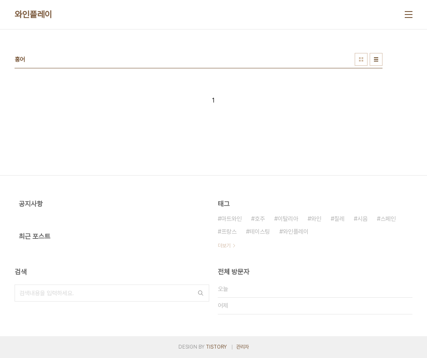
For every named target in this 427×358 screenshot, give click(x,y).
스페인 (388, 218)
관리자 (242, 347)
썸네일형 (361, 59)
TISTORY (216, 347)
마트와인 (231, 218)
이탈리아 (288, 218)
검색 (201, 293)
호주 (260, 218)
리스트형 (376, 59)
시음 (362, 218)
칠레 (339, 218)
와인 (316, 218)
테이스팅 (259, 231)
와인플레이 (33, 14)
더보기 (224, 246)
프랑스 (229, 231)
